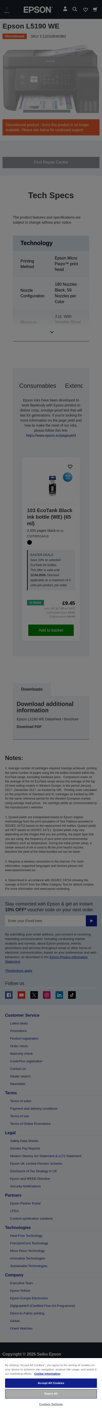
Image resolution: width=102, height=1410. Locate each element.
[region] (51, 1384)
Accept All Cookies (51, 1383)
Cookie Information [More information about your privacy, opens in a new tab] (47, 1373)
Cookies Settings (51, 1404)
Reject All (51, 1393)
